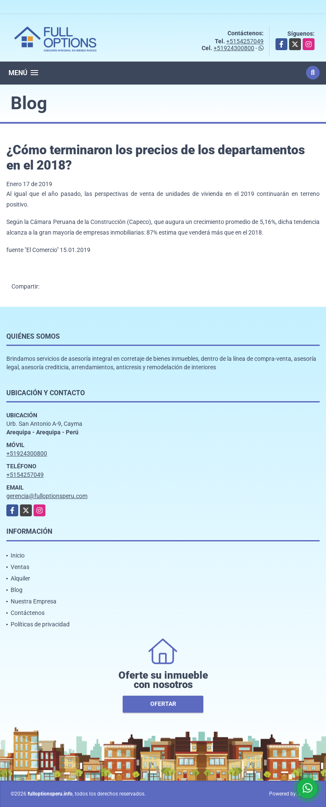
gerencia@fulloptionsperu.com (46, 496)
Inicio (18, 555)
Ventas (20, 566)
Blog (16, 589)
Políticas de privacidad (40, 624)
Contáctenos (28, 612)
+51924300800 (234, 48)
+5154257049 (245, 41)
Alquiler (20, 578)
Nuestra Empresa (33, 601)
